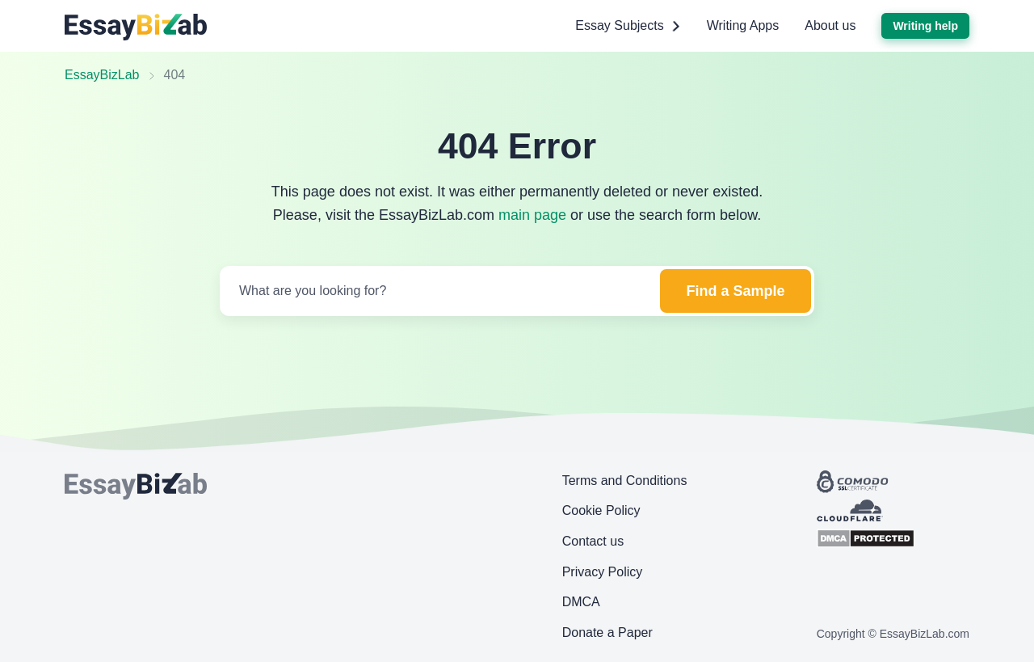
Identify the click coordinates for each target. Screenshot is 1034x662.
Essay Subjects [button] (627, 25)
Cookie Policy (601, 510)
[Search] (438, 291)
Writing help (925, 25)
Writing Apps (743, 25)
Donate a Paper (607, 632)
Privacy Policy (602, 572)
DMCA (581, 602)
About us (830, 25)
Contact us (593, 541)
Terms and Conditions (624, 480)
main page (532, 215)
